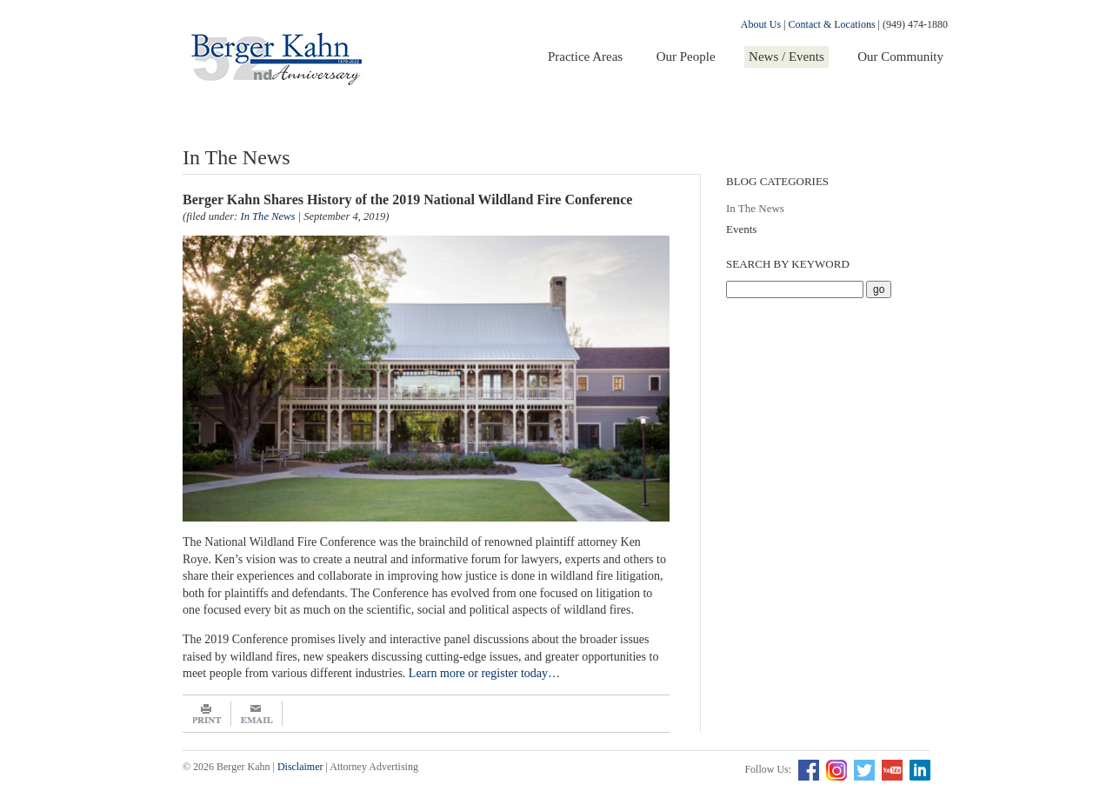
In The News (755, 208)
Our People (686, 56)
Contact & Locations (832, 24)
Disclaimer (300, 767)
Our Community (900, 56)
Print (207, 714)
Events (741, 229)
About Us (761, 24)
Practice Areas (585, 56)
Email (257, 714)
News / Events (786, 56)
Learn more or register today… (484, 673)
